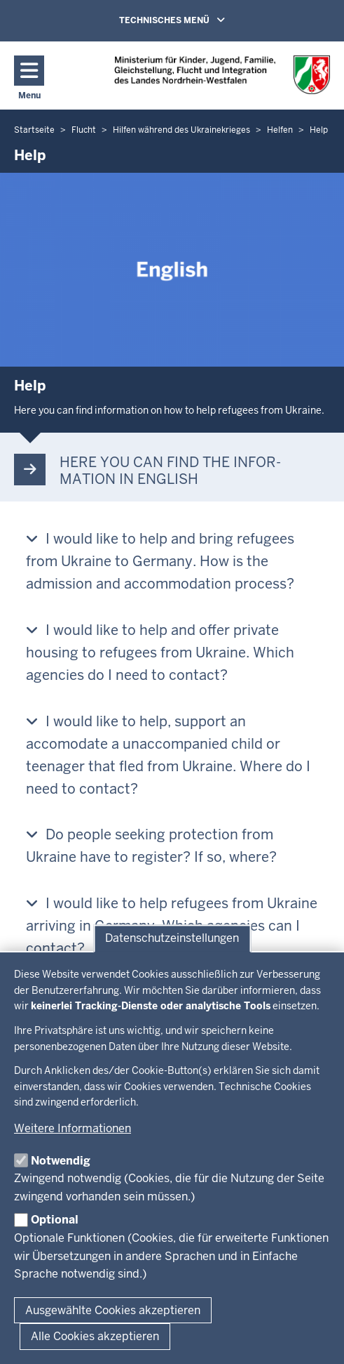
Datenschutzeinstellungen (172, 938)
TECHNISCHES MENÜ (192, 19)
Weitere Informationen (72, 1128)
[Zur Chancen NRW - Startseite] (222, 74)
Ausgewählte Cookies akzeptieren (112, 1310)
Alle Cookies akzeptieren (95, 1336)
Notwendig (60, 1160)
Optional (54, 1219)
